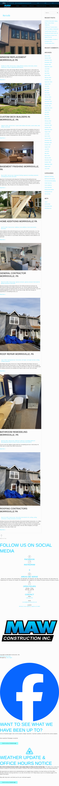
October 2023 (48, 105)
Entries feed (47, 202)
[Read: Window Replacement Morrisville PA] (20, 38)
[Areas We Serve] (29, 575)
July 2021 (47, 148)
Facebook (29, 560)
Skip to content (4, 1)
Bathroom (18, 441)
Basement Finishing (49, 175)
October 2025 (48, 65)
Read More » (3, 80)
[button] (41, 7)
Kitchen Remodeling (49, 187)
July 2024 (47, 86)
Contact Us (24, 7)
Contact (29, 595)
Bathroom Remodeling (50, 177)
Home (17, 7)
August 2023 (47, 109)
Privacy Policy (8, 657)
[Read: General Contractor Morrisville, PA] (20, 257)
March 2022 (47, 135)
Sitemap (2, 657)
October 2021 (48, 143)
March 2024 (47, 94)
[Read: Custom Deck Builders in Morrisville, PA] (20, 99)
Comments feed (48, 204)
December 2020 (48, 158)
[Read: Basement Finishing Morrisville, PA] (17, 153)
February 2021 (48, 156)
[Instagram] (29, 563)
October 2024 (48, 79)
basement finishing (19, 176)
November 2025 (48, 62)
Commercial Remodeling (50, 179)
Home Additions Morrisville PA (19, 222)
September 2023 (49, 107)
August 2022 (47, 131)
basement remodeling (29, 176)
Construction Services (41, 7)
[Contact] (29, 592)
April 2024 (47, 92)
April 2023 (47, 116)
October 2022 (48, 126)
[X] (29, 568)
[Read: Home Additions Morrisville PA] (20, 205)
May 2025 (47, 71)
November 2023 (48, 103)
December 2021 (48, 139)
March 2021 (47, 154)
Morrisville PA (29, 443)
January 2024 (48, 99)
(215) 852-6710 (29, 598)
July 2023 (47, 111)
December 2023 (48, 101)
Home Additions (48, 183)
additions (17, 228)
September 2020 (49, 162)
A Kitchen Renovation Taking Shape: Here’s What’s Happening (51, 24)
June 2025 (47, 69)
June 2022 (47, 133)
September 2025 (49, 67)
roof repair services (32, 360)
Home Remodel (48, 185)
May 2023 (47, 113)
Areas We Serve (29, 577)
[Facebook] (29, 557)
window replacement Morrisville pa (16, 68)
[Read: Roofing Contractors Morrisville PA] (20, 479)
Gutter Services (48, 181)
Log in (46, 199)
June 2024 (47, 88)
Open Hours (29, 587)
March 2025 (47, 75)
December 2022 (48, 124)
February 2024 (48, 96)
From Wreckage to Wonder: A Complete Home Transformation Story (51, 42)
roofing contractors (9, 362)
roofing (2, 362)
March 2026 (47, 56)
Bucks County (17, 443)
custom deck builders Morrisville (23, 126)
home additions (24, 228)
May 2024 (47, 90)
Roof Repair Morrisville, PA (17, 355)
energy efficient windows (23, 67)
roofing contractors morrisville (14, 519)
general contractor (20, 283)
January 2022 (48, 137)
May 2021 (47, 152)
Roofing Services (11, 360)
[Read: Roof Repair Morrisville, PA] (20, 325)
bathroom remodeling (26, 441)
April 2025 (47, 73)
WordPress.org (48, 206)
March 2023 (47, 118)
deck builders (4, 128)
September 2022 (49, 128)
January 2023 (48, 122)
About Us (32, 7)
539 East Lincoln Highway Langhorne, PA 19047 (29, 607)
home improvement (33, 228)
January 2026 (48, 58)
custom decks (35, 126)
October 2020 (48, 160)
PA (29, 518)
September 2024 (48, 82)
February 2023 (48, 120)
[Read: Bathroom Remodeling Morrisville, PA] (20, 402)
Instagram (29, 565)
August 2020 (47, 165)
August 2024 (47, 84)
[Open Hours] (29, 584)
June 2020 (47, 167)
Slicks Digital (9, 658)
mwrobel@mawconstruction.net (29, 602)
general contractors (7, 284)
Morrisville (32, 67)
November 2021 (48, 141)
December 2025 (48, 60)
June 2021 (47, 150)
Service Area (13, 67)
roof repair (24, 360)
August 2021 (47, 145)
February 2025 (48, 77)
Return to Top (3, 539)
